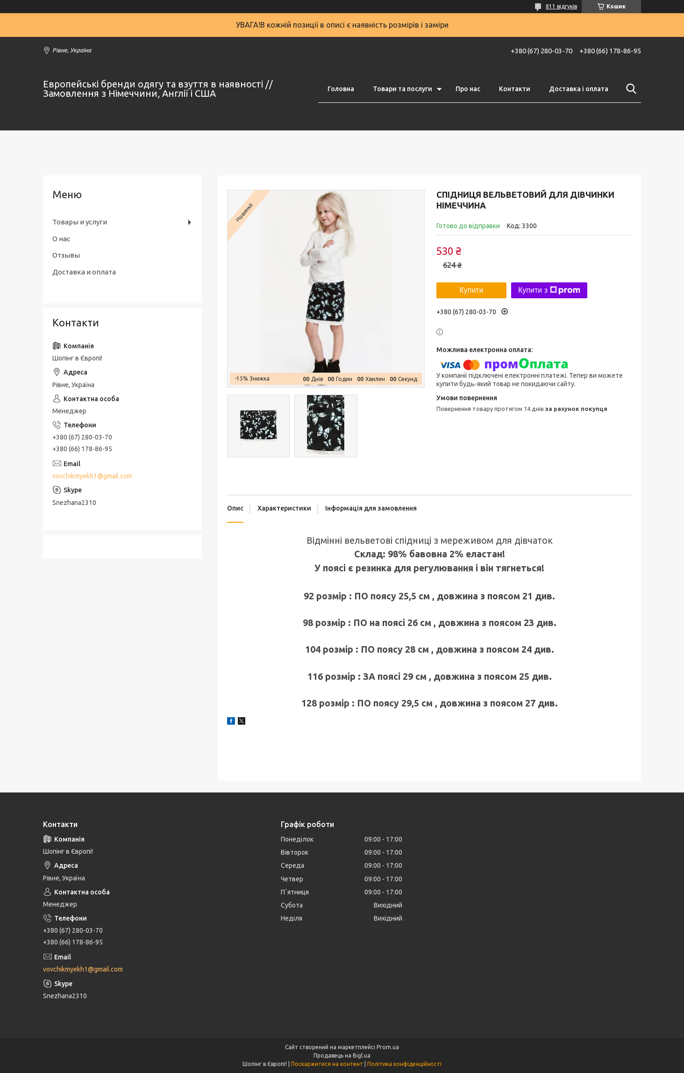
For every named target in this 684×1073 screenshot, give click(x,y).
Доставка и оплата (84, 272)
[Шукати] (629, 88)
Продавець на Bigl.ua (342, 1055)
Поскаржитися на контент (327, 1064)
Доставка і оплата (578, 89)
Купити (471, 290)
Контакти (514, 89)
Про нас (468, 89)
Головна (341, 89)
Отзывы (66, 255)
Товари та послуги (402, 89)
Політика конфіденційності (404, 1064)
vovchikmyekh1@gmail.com (92, 476)
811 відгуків (561, 6)
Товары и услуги (79, 222)
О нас (61, 239)
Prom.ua (388, 1047)
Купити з (549, 290)
